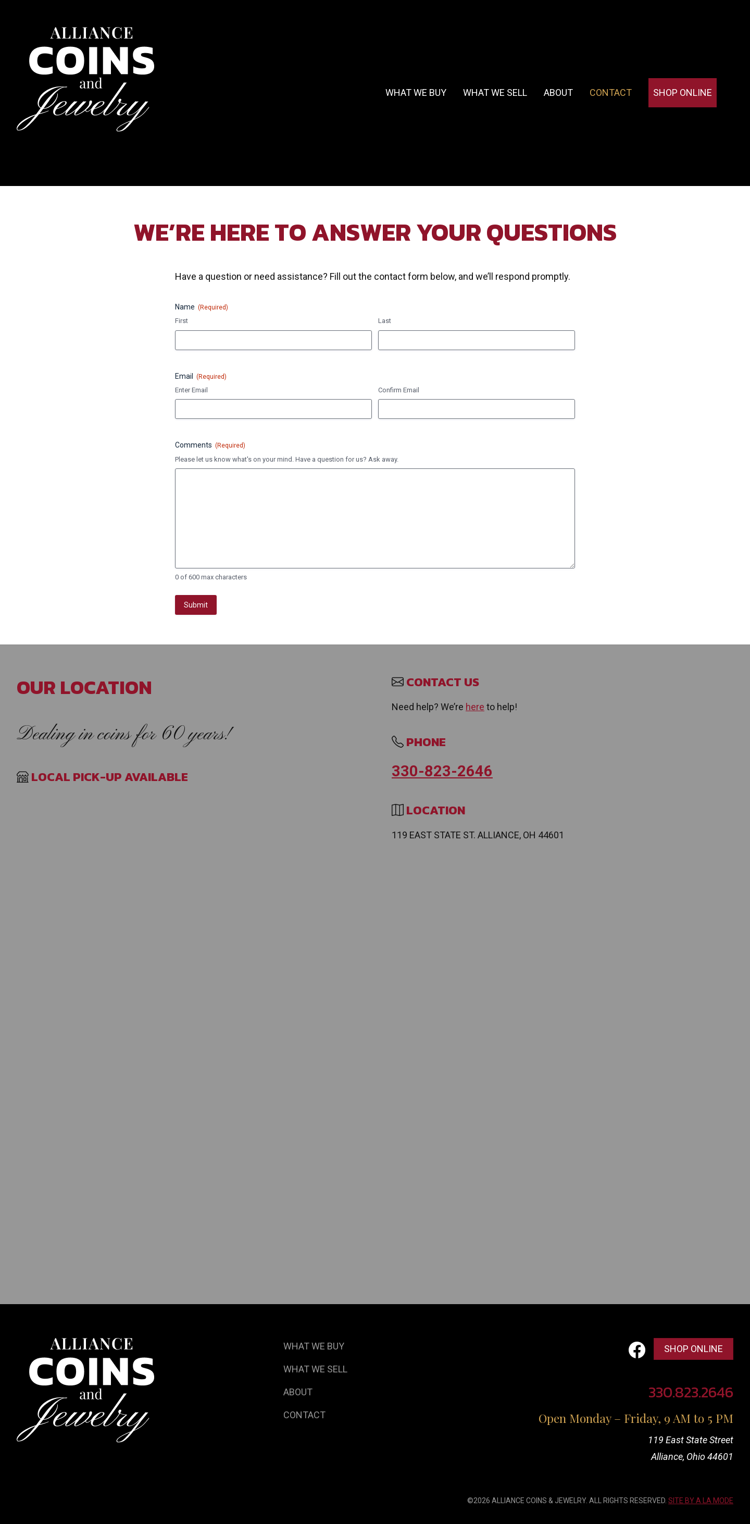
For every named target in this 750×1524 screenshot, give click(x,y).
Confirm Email (398, 390)
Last (384, 321)
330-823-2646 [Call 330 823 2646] (442, 771)
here (475, 706)
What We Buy (313, 1346)
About (558, 92)
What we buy (415, 92)
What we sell (495, 92)
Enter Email (191, 390)
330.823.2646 (690, 1392)
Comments (210, 445)
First (181, 321)
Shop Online (682, 92)
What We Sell (315, 1369)
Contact (611, 92)
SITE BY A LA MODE (700, 1500)
